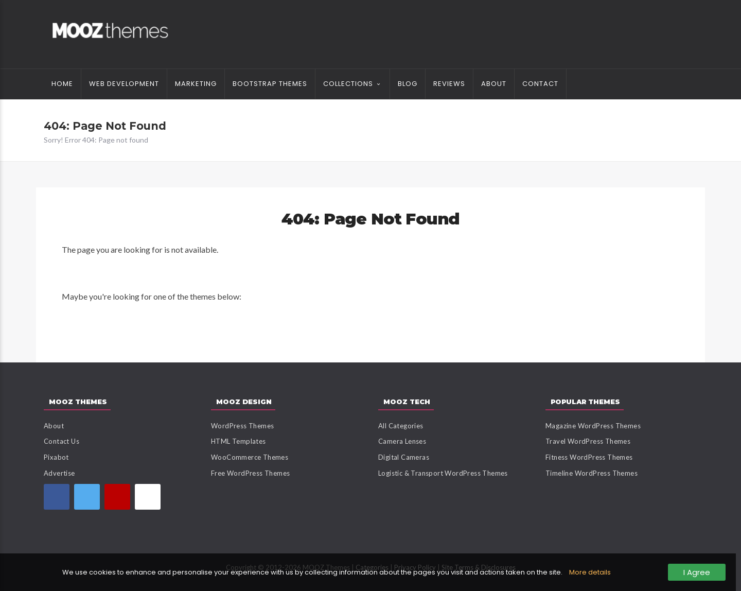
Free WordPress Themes (250, 473)
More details (590, 572)
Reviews (449, 84)
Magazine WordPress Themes (593, 426)
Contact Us (61, 441)
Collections (348, 84)
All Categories (401, 426)
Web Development (124, 84)
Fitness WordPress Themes (589, 457)
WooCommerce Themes (249, 457)
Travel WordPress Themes (587, 441)
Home (62, 84)
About (493, 84)
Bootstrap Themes (270, 84)
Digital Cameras (403, 457)
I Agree (696, 572)
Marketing (196, 84)
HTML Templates (238, 441)
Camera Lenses (402, 441)
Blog (407, 84)
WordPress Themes (242, 426)
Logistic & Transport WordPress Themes (443, 473)
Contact (540, 84)
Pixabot (56, 457)
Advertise (59, 473)
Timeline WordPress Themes (591, 473)
